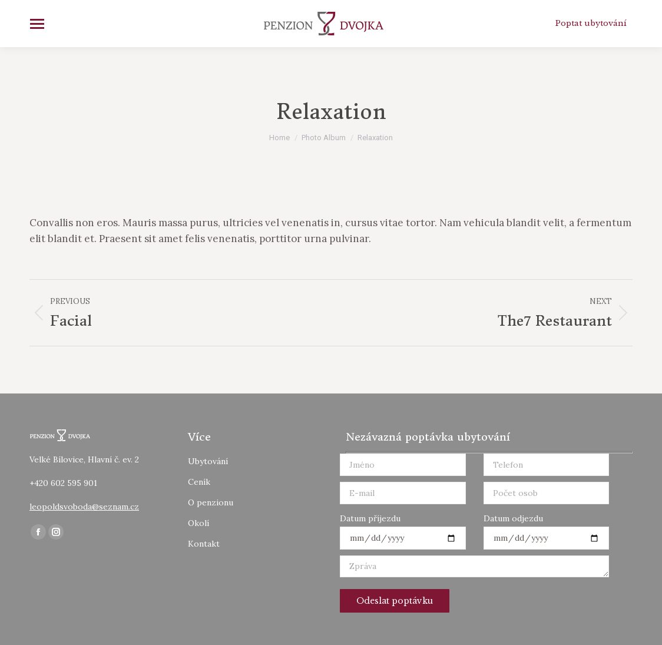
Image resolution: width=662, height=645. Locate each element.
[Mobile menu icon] (37, 23)
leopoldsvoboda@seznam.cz (84, 506)
